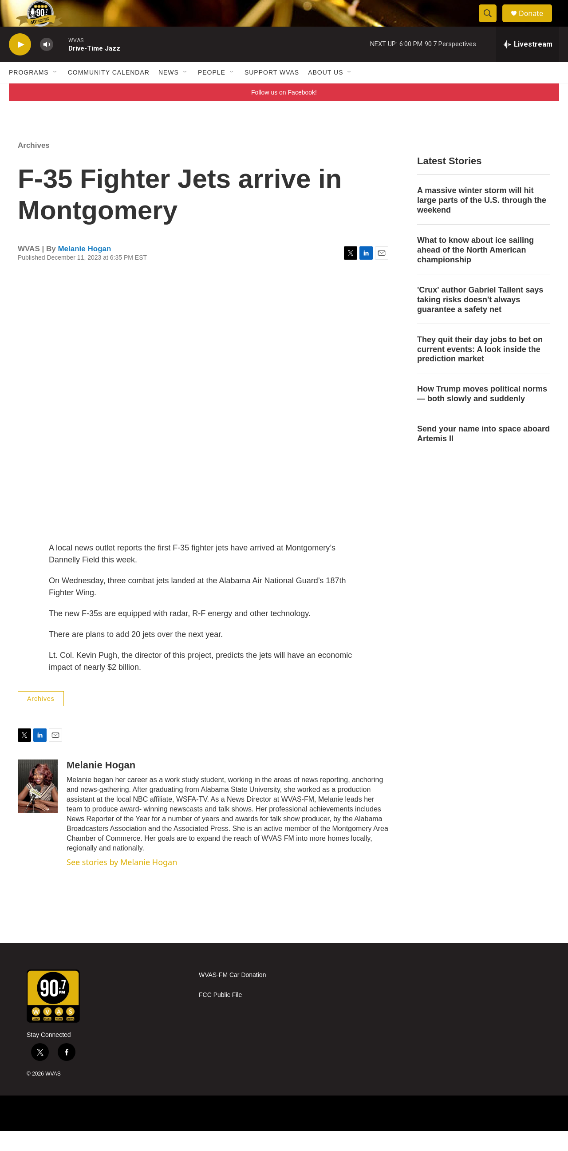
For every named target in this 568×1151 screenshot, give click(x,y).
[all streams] (527, 64)
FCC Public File (220, 1015)
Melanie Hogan (84, 269)
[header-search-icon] (492, 23)
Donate (536, 23)
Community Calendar (109, 92)
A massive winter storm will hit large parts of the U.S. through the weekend (481, 220)
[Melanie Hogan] (38, 806)
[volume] (46, 65)
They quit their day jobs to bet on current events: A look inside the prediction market (480, 369)
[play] (20, 64)
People (211, 92)
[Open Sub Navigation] (55, 92)
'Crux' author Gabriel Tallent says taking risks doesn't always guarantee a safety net (480, 319)
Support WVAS (272, 92)
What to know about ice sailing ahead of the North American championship (475, 270)
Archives (34, 165)
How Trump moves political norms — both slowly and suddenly (482, 413)
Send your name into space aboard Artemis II (483, 453)
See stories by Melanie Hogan (122, 882)
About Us (325, 92)
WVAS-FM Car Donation (232, 995)
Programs (29, 92)
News (168, 92)
